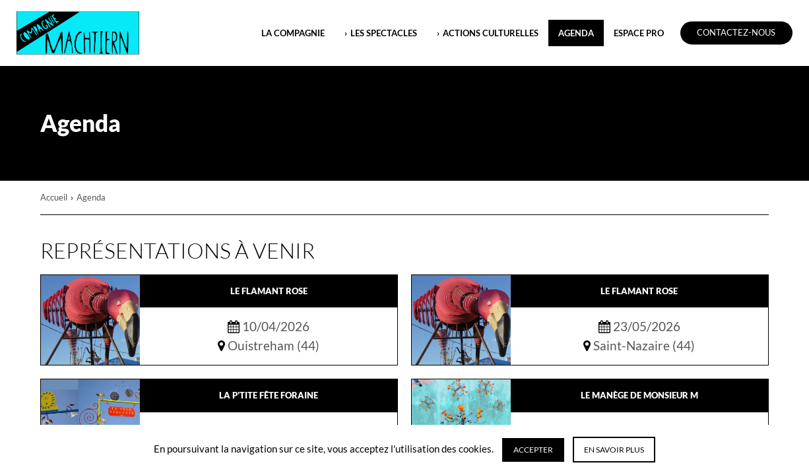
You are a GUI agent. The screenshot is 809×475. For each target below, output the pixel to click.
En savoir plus (614, 450)
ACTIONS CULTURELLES (490, 33)
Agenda (576, 33)
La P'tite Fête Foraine (268, 395)
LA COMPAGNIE (293, 33)
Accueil (53, 197)
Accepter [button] (533, 450)
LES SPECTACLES (383, 33)
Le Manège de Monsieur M (639, 395)
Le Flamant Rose (268, 291)
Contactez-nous (736, 33)
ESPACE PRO (639, 33)
